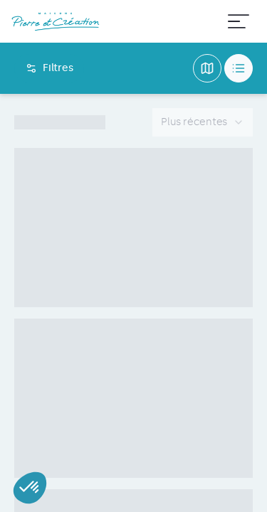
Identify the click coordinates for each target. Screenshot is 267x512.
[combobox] (202, 122)
